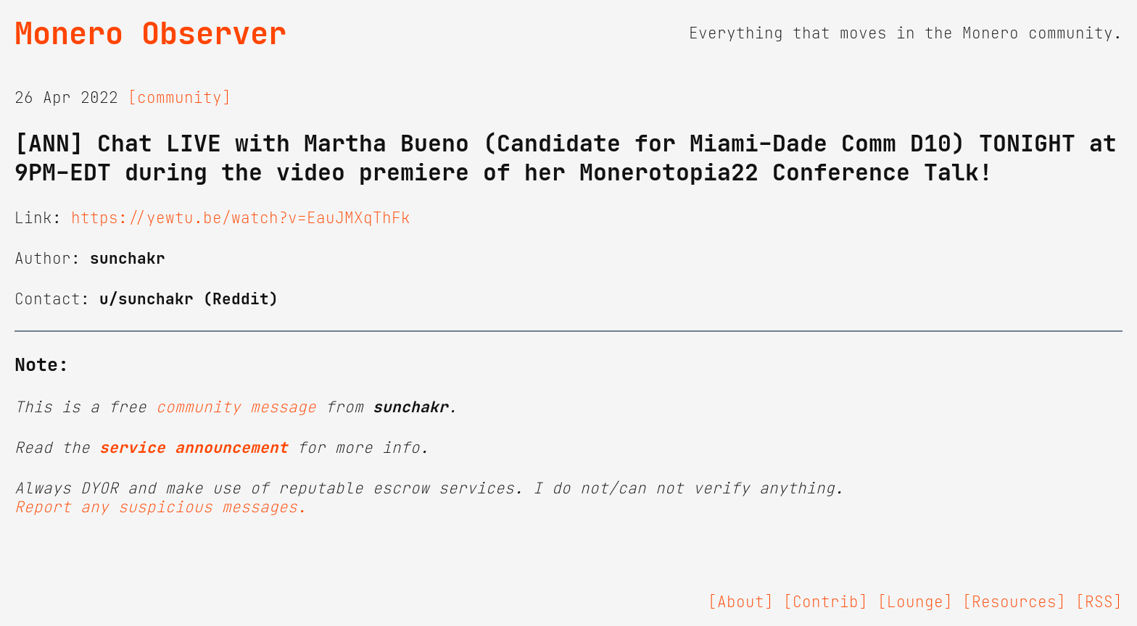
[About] (741, 602)
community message (236, 407)
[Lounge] (915, 602)
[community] (179, 97)
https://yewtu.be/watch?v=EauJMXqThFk (240, 218)
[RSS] (1098, 602)
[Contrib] (825, 602)
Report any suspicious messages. (161, 507)
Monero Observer (150, 33)
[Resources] (1014, 602)
